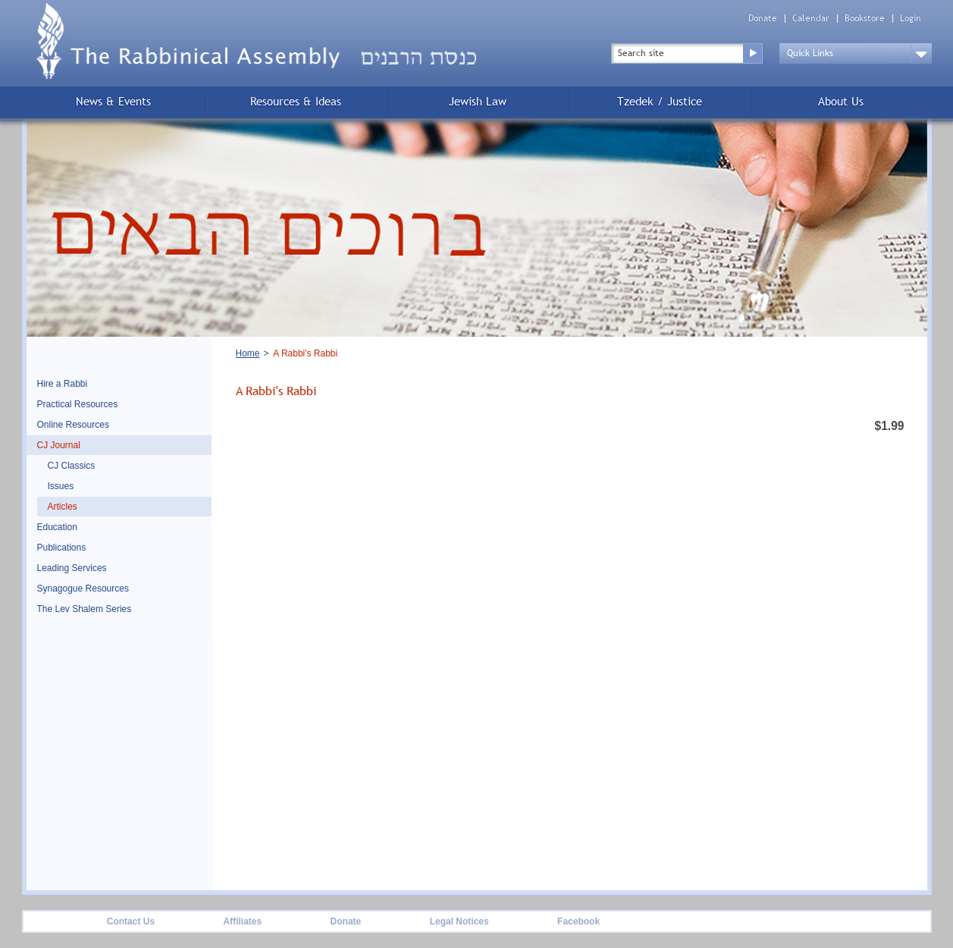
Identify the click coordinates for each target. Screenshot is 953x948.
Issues (61, 486)
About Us (841, 101)
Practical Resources (77, 404)
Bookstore (865, 18)
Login (910, 18)
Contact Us (131, 921)
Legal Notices (459, 921)
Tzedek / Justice (659, 101)
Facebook (578, 921)
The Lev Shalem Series (84, 609)
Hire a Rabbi (62, 383)
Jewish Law (477, 101)
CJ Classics (72, 465)
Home (248, 353)
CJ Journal (58, 445)
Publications (61, 547)
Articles (62, 506)
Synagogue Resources (83, 588)
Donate (762, 18)
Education (57, 527)
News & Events (113, 101)
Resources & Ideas (295, 101)
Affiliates (242, 921)
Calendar (810, 18)
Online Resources (73, 424)
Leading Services (72, 568)
